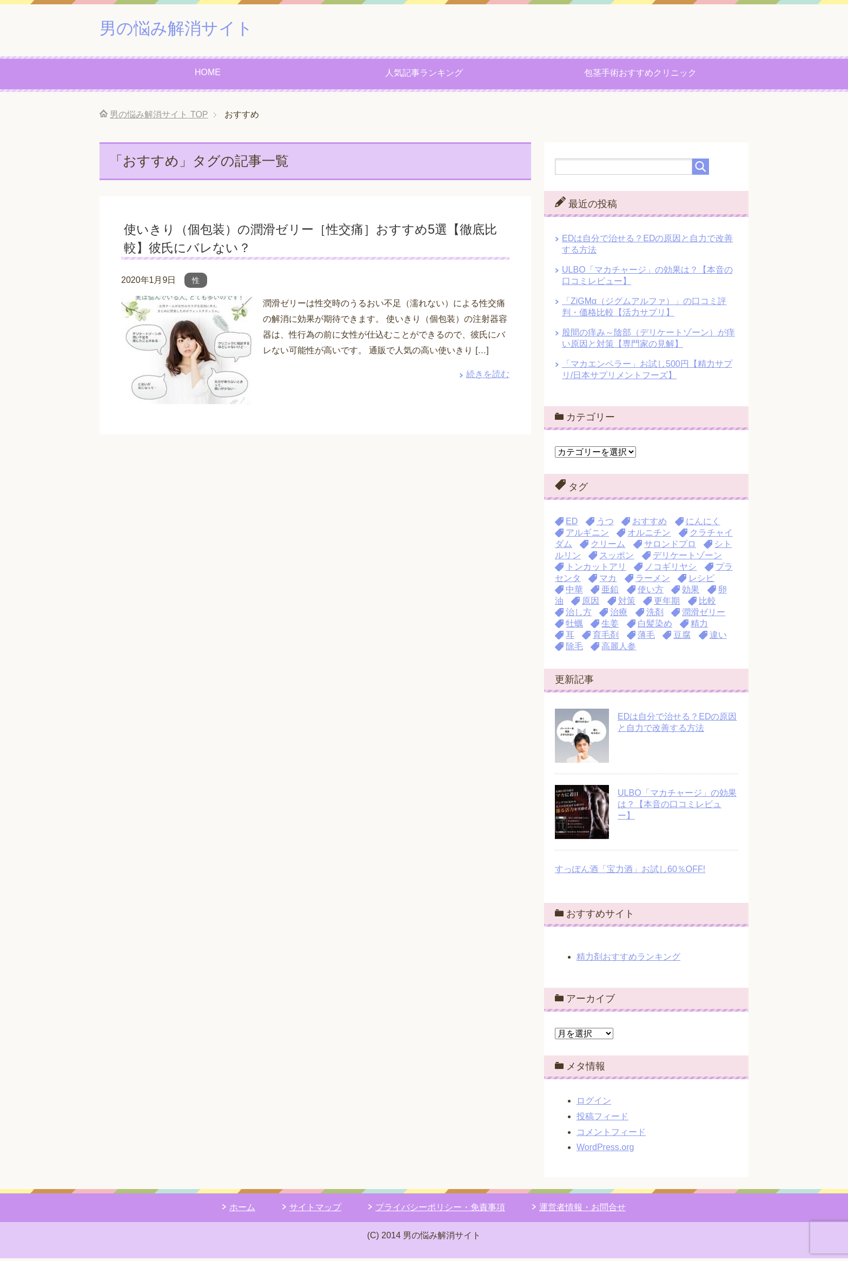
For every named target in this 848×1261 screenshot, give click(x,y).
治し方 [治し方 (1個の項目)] (579, 614)
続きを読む (487, 376)
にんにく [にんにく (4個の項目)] (703, 524)
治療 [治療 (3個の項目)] (618, 614)
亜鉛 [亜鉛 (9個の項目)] (610, 592)
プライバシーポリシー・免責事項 (440, 1209)
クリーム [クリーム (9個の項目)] (608, 546)
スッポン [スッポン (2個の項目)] (616, 558)
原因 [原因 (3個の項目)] (590, 603)
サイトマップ (315, 1209)
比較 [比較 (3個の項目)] (707, 603)
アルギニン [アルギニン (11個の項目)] (587, 535)
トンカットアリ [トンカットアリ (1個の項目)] (596, 569)
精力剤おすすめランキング (628, 959)
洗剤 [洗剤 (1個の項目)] (655, 614)
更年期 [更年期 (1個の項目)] (667, 603)
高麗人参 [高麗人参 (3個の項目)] (618, 648)
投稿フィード (602, 1119)
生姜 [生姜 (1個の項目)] (610, 626)
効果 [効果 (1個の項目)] (690, 592)
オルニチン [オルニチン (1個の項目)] (649, 535)
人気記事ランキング (424, 75)
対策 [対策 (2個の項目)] (626, 603)
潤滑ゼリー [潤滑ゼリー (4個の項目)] (703, 614)
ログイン (594, 1103)
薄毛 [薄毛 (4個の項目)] (646, 637)
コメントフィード (611, 1134)
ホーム (242, 1209)
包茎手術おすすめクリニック (640, 75)
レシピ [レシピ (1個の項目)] (701, 580)
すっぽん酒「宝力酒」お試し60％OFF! (630, 871)
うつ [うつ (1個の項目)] (605, 524)
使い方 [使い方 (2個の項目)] (651, 592)
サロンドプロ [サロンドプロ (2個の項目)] (670, 546)
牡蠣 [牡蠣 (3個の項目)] (574, 626)
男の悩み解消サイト (188, 29)
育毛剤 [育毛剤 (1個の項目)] (606, 637)
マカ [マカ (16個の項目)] (608, 580)
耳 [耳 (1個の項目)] (570, 637)
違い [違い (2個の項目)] (718, 637)
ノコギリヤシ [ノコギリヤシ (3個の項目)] (671, 569)
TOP (159, 117)
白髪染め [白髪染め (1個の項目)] (655, 626)
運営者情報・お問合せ (582, 1209)
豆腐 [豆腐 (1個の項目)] (682, 637)
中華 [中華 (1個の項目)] (574, 592)
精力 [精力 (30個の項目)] (699, 626)
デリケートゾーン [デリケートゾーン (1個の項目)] (687, 558)
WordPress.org (605, 1149)
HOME (208, 75)
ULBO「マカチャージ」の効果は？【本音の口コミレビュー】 (677, 807)
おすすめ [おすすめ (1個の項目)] (649, 524)
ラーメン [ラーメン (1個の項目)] (652, 580)
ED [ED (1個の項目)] (572, 524)
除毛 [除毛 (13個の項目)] (574, 648)
